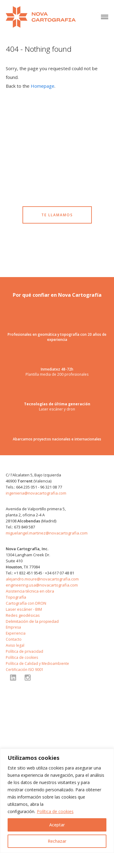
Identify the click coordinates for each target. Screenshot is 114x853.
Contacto (14, 639)
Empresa (13, 627)
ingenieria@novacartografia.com (36, 493)
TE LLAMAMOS (57, 214)
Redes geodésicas (23, 615)
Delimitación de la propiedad (32, 621)
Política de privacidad (24, 651)
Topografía (16, 597)
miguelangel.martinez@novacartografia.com (47, 533)
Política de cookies (55, 811)
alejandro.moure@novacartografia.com (42, 579)
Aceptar (57, 825)
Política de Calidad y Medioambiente (37, 663)
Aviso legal (15, 645)
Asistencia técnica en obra (30, 591)
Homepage (42, 86)
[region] (57, 801)
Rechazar (57, 841)
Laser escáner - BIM (24, 609)
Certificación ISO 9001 (24, 669)
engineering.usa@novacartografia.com (42, 585)
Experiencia (16, 633)
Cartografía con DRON (26, 603)
